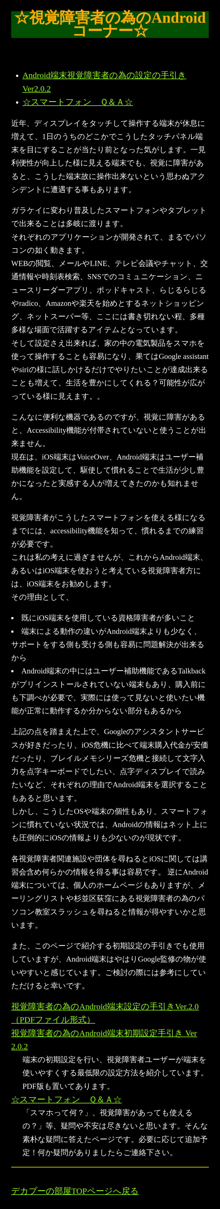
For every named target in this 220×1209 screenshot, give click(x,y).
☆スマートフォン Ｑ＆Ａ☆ (77, 101)
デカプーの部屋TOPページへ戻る (75, 1191)
